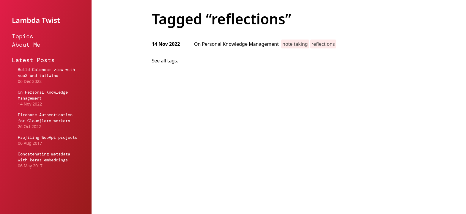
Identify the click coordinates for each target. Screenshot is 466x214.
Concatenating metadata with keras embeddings (44, 157)
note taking (295, 44)
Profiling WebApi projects (47, 137)
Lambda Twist (36, 20)
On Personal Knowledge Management (43, 95)
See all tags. (165, 60)
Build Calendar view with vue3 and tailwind (46, 72)
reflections (323, 44)
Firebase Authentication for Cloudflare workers (45, 117)
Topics (22, 36)
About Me (26, 44)
